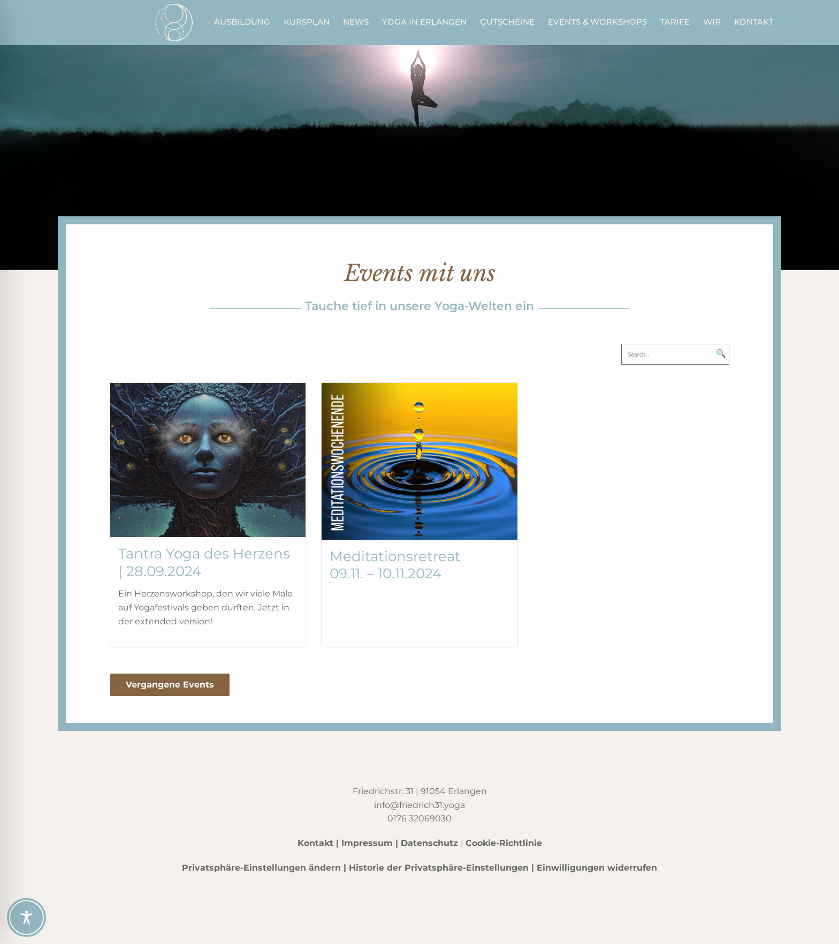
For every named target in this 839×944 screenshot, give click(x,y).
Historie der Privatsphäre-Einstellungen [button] (439, 868)
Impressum (367, 843)
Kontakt (315, 843)
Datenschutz (429, 843)
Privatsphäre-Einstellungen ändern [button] (261, 868)
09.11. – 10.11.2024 (385, 573)
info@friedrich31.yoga (419, 805)
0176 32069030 (419, 818)
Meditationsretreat (395, 556)
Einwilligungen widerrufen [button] (597, 868)
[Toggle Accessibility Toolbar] (26, 917)
